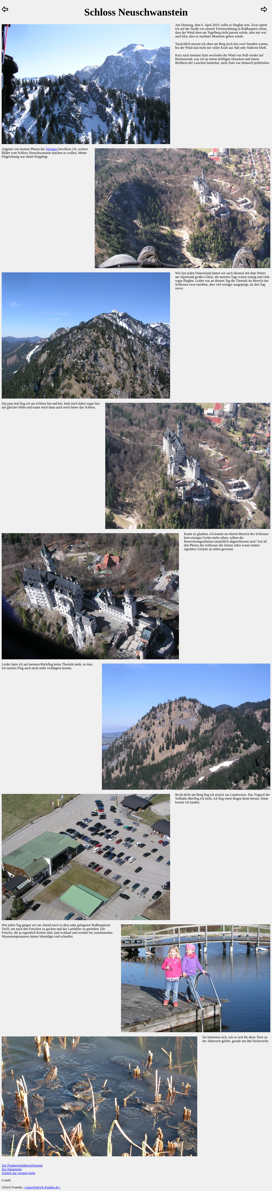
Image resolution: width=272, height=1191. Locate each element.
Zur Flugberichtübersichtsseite (22, 1165)
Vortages (52, 149)
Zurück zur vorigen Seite (18, 1173)
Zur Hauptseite (12, 1169)
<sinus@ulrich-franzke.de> (42, 1187)
